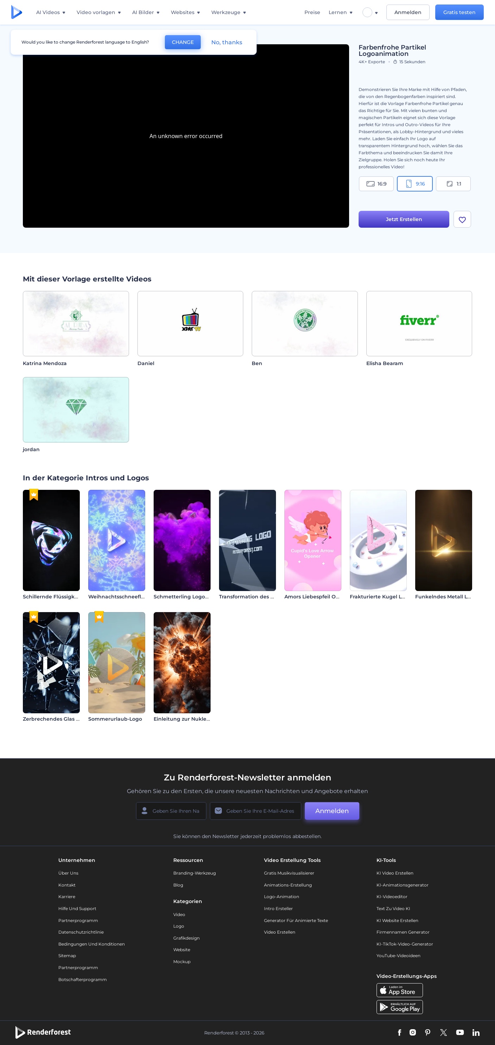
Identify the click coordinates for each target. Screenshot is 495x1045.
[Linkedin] (476, 1033)
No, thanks (226, 42)
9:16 (415, 184)
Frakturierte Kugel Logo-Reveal (390, 596)
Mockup (182, 961)
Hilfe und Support (77, 908)
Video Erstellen (279, 932)
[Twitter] (443, 1033)
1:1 (453, 184)
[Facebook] (399, 1033)
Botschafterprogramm (82, 979)
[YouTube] (460, 1033)
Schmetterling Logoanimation (193, 596)
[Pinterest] (427, 1033)
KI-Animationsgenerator (403, 885)
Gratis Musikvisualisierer (289, 873)
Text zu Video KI (393, 908)
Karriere (66, 896)
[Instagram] (413, 1033)
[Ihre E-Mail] (255, 811)
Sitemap (67, 955)
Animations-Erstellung (288, 885)
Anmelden (408, 12)
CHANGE (183, 42)
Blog (178, 885)
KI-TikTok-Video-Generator (405, 944)
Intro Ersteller (278, 908)
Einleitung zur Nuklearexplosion (195, 719)
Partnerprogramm (78, 920)
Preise (312, 12)
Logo (178, 926)
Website (181, 949)
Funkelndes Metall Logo (446, 596)
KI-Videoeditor (392, 896)
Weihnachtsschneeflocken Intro (129, 596)
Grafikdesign (186, 938)
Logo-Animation (281, 896)
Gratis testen (459, 12)
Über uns (68, 873)
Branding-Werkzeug (194, 873)
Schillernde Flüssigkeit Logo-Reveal (68, 596)
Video (179, 914)
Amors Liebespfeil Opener (317, 596)
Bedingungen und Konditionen (91, 944)
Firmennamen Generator (403, 932)
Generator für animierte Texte (296, 920)
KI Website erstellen (397, 920)
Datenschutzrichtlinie (81, 932)
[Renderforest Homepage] (16, 12)
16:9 (376, 184)
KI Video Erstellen (395, 873)
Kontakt (67, 885)
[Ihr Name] (171, 811)
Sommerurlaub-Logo (115, 719)
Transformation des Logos (252, 596)
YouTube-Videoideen (398, 955)
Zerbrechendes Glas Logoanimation (69, 719)
